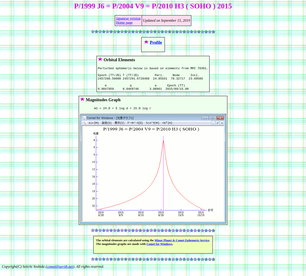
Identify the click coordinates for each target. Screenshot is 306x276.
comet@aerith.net (60, 272)
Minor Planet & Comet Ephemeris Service (182, 245)
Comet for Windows (159, 249)
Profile (156, 42)
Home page (124, 22)
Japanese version (128, 18)
